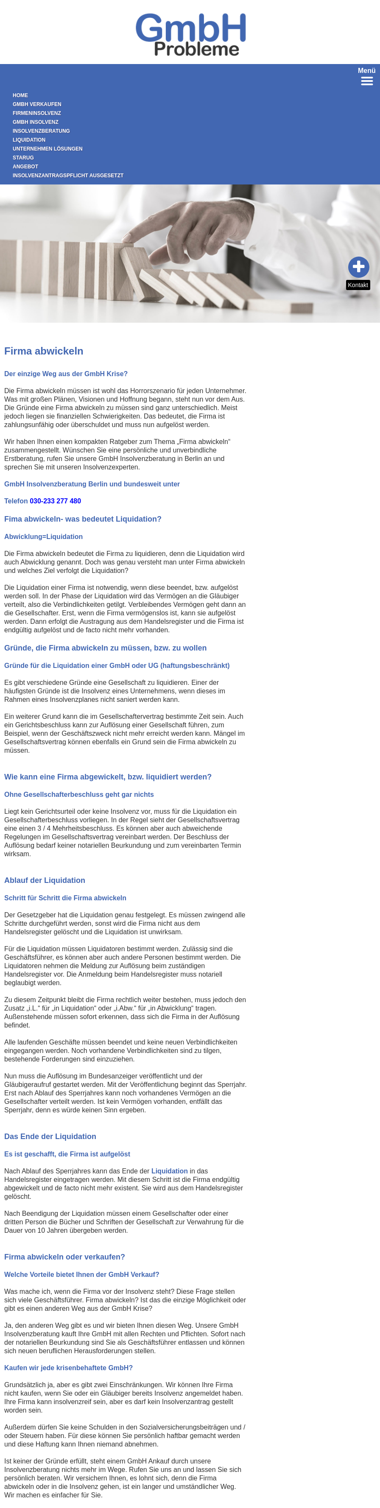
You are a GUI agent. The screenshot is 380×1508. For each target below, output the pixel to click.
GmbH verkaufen (37, 104)
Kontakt (358, 285)
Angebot (25, 167)
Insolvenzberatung (41, 131)
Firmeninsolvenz (37, 113)
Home (20, 95)
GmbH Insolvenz (36, 122)
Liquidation (29, 140)
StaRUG (23, 158)
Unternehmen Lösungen (48, 149)
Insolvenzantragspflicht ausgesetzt (68, 176)
